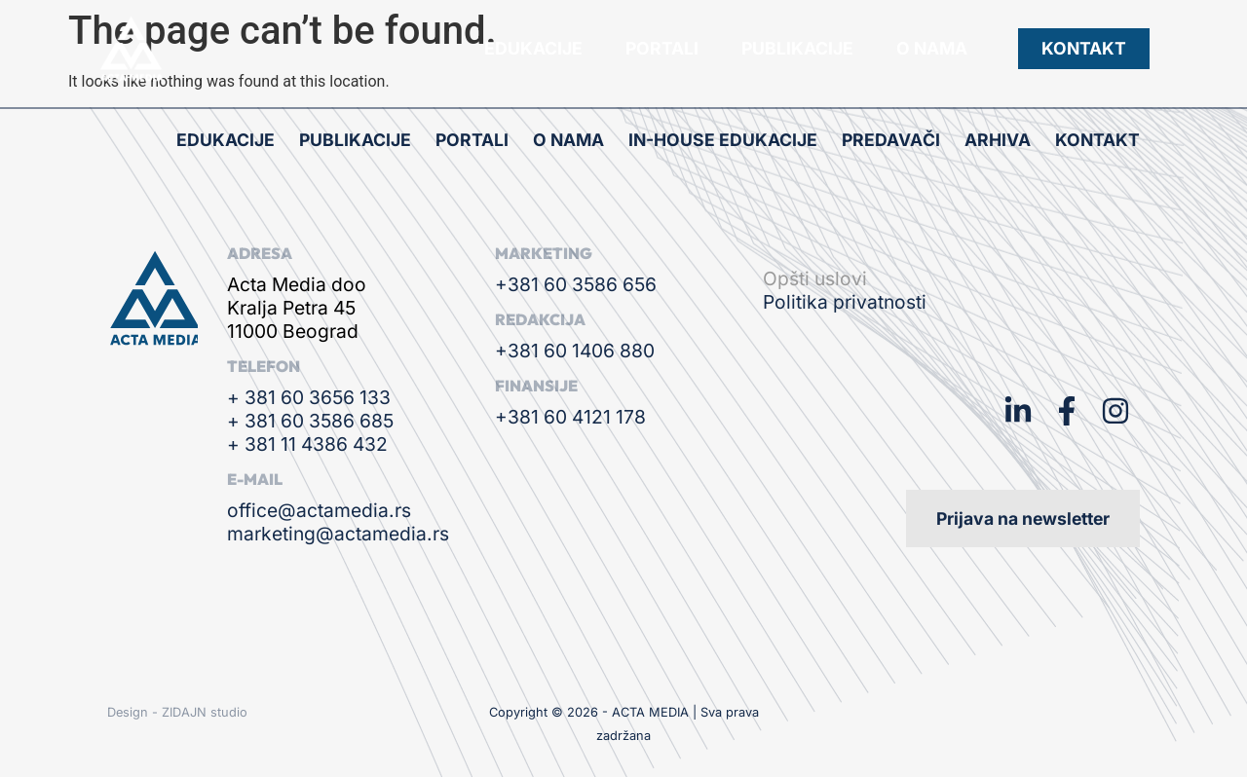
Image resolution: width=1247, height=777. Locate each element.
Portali (662, 48)
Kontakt (1097, 140)
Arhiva (997, 140)
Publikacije (797, 48)
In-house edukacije (722, 140)
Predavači (891, 140)
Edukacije (533, 48)
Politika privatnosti (844, 302)
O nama (931, 48)
